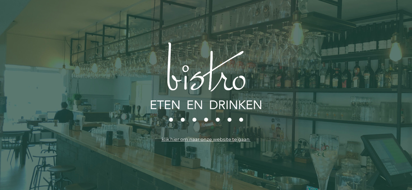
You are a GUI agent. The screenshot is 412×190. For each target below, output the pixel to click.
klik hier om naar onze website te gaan (206, 139)
